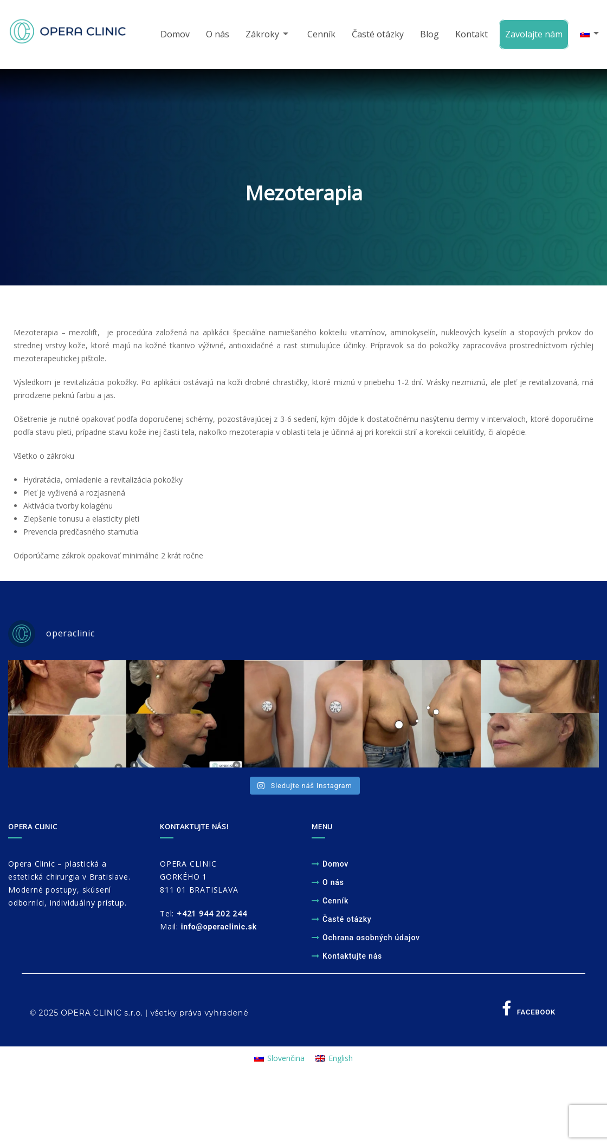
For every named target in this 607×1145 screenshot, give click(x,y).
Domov (171, 35)
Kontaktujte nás (352, 957)
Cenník (320, 35)
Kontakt (470, 35)
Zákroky (259, 35)
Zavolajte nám (532, 35)
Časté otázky (376, 35)
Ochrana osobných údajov (371, 939)
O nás (214, 35)
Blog (427, 35)
